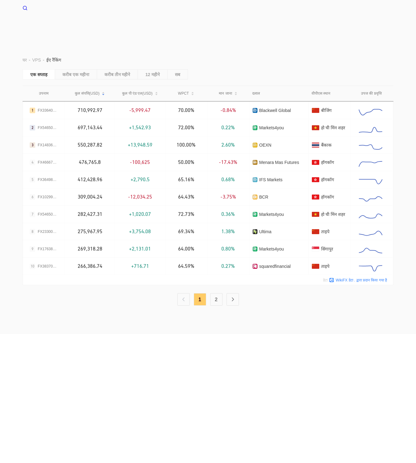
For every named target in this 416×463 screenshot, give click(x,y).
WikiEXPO (241, 374)
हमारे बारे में (32, 374)
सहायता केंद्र (378, 27)
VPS (161, 27)
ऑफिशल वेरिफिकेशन (209, 374)
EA (251, 27)
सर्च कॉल (129, 374)
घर (142, 27)
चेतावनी (52, 374)
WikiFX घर (38, 7)
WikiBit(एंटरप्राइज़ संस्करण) (163, 374)
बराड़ (181, 27)
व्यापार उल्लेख (279, 27)
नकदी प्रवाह (314, 27)
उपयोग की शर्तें (75, 374)
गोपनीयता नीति (104, 374)
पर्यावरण (204, 27)
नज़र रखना (346, 27)
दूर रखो (230, 27)
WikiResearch (270, 374)
